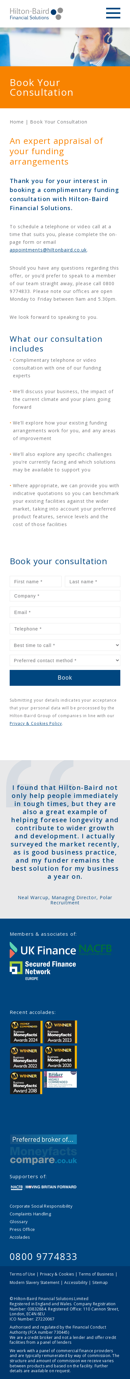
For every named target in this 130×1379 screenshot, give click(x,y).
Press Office (22, 1229)
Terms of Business (96, 1274)
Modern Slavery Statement (34, 1282)
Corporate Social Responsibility (41, 1206)
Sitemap (100, 1282)
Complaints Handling (30, 1214)
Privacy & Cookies (57, 1274)
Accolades (20, 1237)
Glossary (18, 1221)
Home (17, 122)
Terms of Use (22, 1274)
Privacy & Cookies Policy (36, 723)
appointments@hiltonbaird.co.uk (48, 250)
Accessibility (75, 1282)
